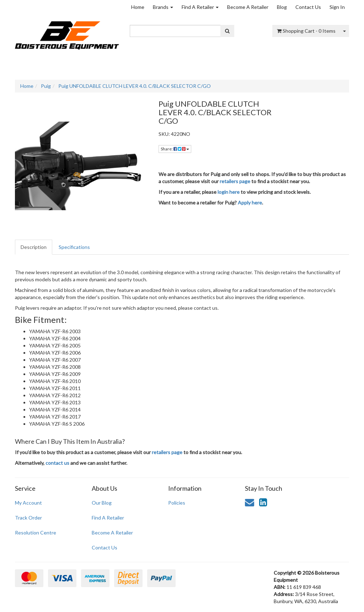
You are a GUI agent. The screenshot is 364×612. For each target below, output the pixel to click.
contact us (57, 463)
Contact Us (308, 7)
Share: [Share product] (175, 148)
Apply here (250, 202)
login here (229, 192)
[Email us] (249, 502)
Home (137, 7)
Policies (176, 503)
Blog (282, 7)
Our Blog (102, 503)
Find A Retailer (200, 7)
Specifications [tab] (74, 247)
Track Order (28, 518)
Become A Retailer (247, 7)
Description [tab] (34, 247)
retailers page (235, 181)
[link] (263, 502)
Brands (163, 7)
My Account (28, 503)
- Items (306, 31)
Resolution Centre (35, 532)
